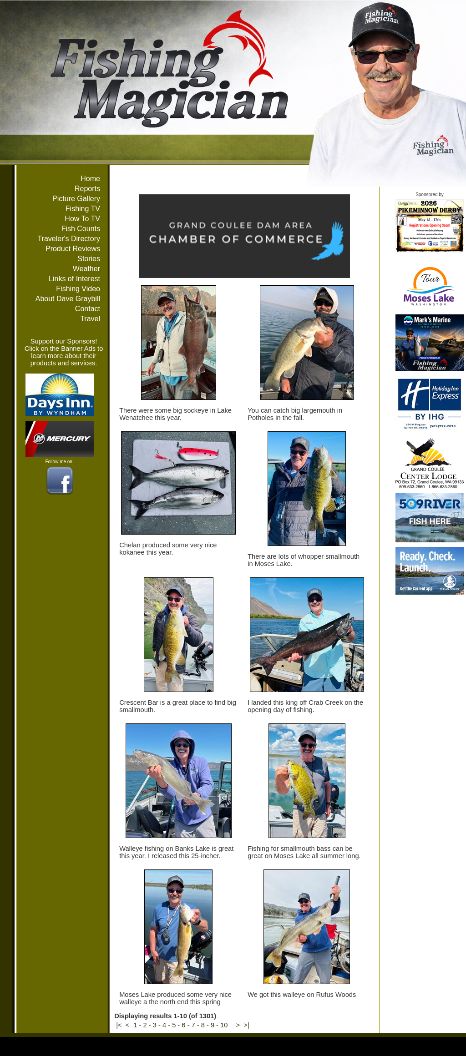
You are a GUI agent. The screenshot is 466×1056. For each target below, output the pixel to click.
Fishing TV (83, 208)
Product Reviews (73, 249)
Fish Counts (80, 228)
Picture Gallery (76, 198)
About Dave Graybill (67, 299)
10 (224, 1025)
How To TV (82, 218)
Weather (86, 269)
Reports (87, 188)
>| (246, 1025)
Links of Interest (74, 279)
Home (90, 178)
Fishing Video (78, 289)
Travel (90, 319)
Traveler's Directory (68, 239)
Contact (87, 309)
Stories (88, 259)
